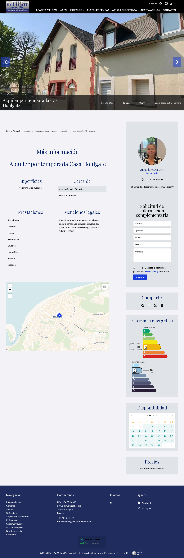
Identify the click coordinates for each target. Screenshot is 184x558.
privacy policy (151, 271)
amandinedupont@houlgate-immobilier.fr (154, 186)
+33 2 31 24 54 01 (65, 518)
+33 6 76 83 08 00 (154, 179)
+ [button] (10, 286)
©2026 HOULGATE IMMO (53, 553)
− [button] (10, 290)
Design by (137, 553)
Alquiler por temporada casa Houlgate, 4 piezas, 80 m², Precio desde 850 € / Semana (60, 131)
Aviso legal (74, 553)
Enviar (140, 277)
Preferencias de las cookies (117, 553)
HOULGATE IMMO (67, 502)
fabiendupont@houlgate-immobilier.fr (75, 521)
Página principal (13, 131)
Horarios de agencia (91, 553)
